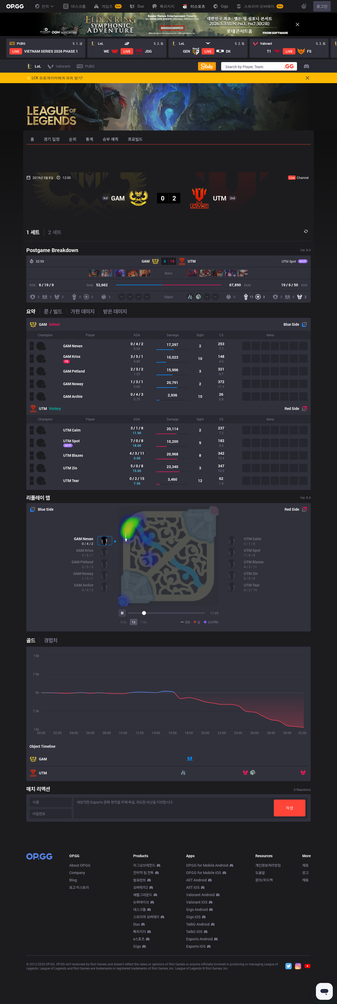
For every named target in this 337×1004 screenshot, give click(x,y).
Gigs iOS (193, 994)
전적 (44, 6)
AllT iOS (193, 965)
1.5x (144, 622)
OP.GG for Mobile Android (207, 943)
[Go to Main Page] (15, 6)
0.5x (124, 622)
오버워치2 (140, 965)
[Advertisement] (168, 158)
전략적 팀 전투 (143, 950)
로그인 (322, 6)
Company (77, 950)
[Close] (297, 24)
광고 (305, 950)
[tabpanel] (168, 404)
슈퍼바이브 (141, 979)
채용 (305, 957)
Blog (73, 957)
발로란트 (139, 957)
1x (133, 622)
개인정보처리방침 (268, 943)
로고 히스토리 (79, 965)
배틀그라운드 (142, 972)
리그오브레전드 (144, 943)
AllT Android (196, 957)
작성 (289, 808)
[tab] (32, 311)
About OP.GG (80, 943)
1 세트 (32, 232)
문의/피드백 (264, 957)
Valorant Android (200, 972)
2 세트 (54, 232)
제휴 (305, 943)
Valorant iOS (196, 979)
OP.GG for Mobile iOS (203, 950)
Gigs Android (197, 987)
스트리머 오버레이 (146, 994)
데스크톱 (139, 987)
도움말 (260, 950)
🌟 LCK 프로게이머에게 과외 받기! (54, 78)
